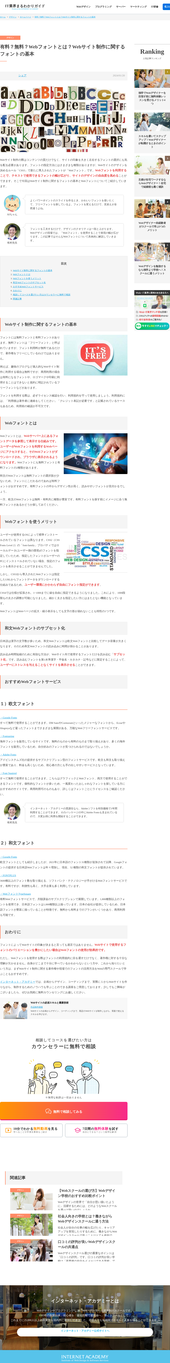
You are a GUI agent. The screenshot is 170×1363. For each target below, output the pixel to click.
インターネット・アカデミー (17, 981)
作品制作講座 (37, 1007)
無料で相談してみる (64, 1108)
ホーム (3, 17)
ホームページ (25, 17)
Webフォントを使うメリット (27, 278)
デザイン (12, 17)
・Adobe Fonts (8, 754)
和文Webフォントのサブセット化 (29, 282)
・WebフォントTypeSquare (15, 893)
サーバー (121, 6)
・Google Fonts (8, 717)
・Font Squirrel (8, 773)
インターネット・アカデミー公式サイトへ (85, 1327)
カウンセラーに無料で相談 (41, 294)
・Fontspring (7, 736)
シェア (22, 75)
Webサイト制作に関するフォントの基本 (32, 270)
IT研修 (154, 6)
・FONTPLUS (8, 875)
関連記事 (17, 298)
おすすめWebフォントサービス (28, 286)
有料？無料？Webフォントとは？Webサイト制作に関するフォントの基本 (65, 17)
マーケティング (138, 6)
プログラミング (103, 6)
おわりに (17, 290)
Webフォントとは (21, 274)
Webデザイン (83, 6)
